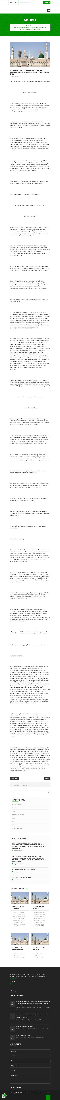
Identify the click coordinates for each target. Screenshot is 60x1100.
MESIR (12, 981)
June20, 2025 (16, 880)
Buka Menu (48, 10)
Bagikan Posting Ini (19, 785)
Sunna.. (14, 825)
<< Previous (14, 778)
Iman (13, 811)
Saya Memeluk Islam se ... (18, 908)
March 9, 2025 (14, 76)
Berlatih (14, 818)
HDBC (47, 1092)
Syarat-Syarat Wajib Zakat (22, 878)
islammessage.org (34, 1092)
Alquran (14, 807)
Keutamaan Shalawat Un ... (18, 949)
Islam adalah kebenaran (18, 814)
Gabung (47, 2)
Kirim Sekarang (16, 1087)
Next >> (47, 778)
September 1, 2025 (18, 864)
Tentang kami (13, 978)
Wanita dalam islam (17, 828)
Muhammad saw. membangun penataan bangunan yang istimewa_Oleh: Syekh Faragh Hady (29, 72)
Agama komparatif (17, 804)
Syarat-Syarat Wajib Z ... (39, 949)
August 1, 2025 (17, 872)
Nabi (13, 821)
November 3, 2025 (18, 850)
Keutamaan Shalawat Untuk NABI (23, 870)
